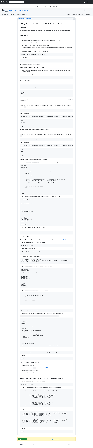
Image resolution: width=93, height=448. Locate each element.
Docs (48, 444)
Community (45, 444)
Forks (24, 14)
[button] (83, 14)
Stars (18, 14)
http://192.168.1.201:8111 (47, 367)
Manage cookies (56, 444)
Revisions (10, 14)
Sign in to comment (55, 439)
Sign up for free (22, 439)
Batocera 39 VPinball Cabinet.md (18, 10)
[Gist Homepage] (4, 2)
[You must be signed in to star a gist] (82, 10)
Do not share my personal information (66, 444)
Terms (31, 444)
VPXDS (64, 239)
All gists (26, 2)
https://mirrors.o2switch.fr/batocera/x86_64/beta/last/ (51, 38)
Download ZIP (88, 14)
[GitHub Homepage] (21, 445)
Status (41, 444)
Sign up (90, 2)
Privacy (34, 444)
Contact (51, 444)
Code (4, 14)
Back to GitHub (32, 2)
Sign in (85, 2)
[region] (46, 227)
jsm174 (6, 10)
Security (37, 444)
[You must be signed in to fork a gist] (88, 10)
